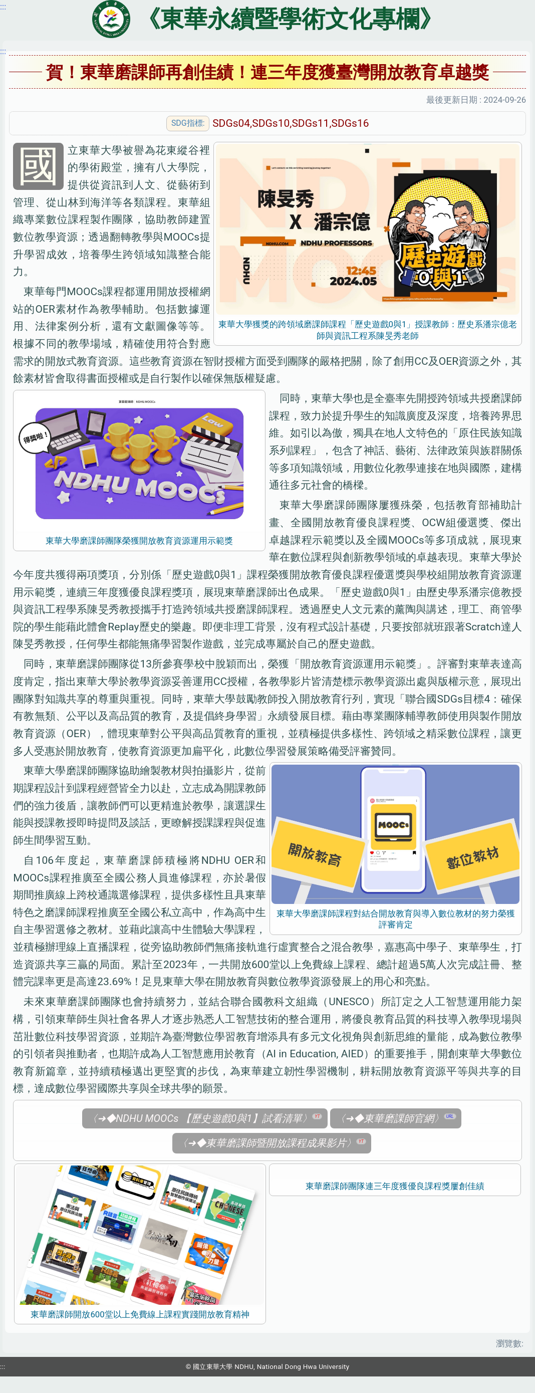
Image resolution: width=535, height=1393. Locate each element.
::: (3, 51)
